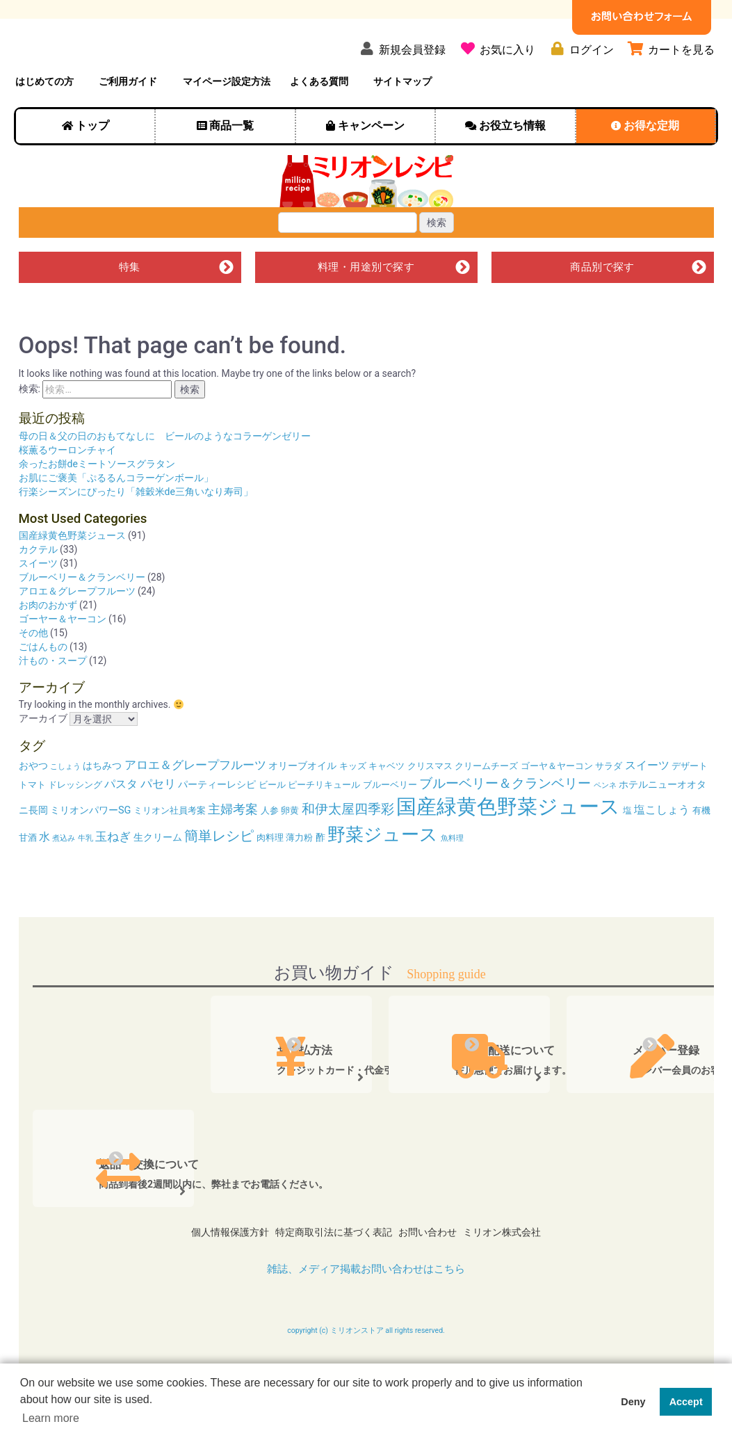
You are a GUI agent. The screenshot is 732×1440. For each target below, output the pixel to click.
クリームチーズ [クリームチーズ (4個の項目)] (486, 805)
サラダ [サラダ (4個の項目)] (608, 805)
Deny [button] (633, 1401)
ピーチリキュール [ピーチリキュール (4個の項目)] (324, 824)
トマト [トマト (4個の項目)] (32, 824)
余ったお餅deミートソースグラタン (97, 503)
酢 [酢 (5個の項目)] (320, 877)
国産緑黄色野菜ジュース (72, 575)
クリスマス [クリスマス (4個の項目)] (430, 805)
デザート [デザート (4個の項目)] (690, 805)
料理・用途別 (366, 305)
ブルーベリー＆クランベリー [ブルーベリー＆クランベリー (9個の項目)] (505, 823)
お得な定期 (651, 160)
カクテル (38, 588)
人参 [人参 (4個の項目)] (270, 850)
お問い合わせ (432, 1265)
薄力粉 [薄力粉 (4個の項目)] (299, 877)
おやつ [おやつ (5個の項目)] (33, 805)
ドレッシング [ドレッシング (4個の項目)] (75, 824)
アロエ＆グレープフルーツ (77, 630)
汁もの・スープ (53, 700)
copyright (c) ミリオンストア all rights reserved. (366, 1357)
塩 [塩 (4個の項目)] (627, 850)
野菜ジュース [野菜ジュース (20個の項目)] (382, 874)
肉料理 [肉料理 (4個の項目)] (270, 877)
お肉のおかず (48, 644)
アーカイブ (43, 758)
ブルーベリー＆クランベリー (82, 616)
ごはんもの (43, 686)
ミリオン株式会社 (517, 1265)
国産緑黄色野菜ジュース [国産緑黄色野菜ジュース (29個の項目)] (508, 846)
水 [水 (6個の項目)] (44, 876)
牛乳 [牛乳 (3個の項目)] (85, 877)
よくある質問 (319, 116)
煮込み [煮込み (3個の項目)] (63, 877)
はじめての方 (44, 116)
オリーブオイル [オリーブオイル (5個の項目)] (302, 805)
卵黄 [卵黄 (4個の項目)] (290, 850)
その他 (33, 672)
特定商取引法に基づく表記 (328, 1265)
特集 (130, 305)
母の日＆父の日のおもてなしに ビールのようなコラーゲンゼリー (165, 475)
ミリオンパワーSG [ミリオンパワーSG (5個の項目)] (90, 850)
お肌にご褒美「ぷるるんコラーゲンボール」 (116, 517)
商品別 (602, 305)
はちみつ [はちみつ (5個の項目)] (102, 805)
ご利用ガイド (128, 116)
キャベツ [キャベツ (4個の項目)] (386, 805)
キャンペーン (371, 160)
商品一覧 (231, 160)
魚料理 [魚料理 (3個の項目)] (452, 877)
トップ (92, 160)
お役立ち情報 (512, 160)
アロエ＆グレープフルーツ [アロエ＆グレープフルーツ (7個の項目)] (195, 804)
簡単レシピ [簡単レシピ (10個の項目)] (219, 875)
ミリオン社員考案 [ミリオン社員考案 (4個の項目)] (169, 850)
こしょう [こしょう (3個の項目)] (65, 806)
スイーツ (38, 602)
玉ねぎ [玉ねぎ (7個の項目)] (113, 876)
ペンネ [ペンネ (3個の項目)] (605, 825)
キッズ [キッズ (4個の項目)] (352, 805)
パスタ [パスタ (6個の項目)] (121, 823)
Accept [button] (686, 1401)
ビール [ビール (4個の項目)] (272, 824)
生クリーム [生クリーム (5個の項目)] (157, 877)
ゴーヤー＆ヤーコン (62, 658)
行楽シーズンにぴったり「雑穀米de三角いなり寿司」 (136, 531)
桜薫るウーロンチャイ (67, 489)
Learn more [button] (50, 1418)
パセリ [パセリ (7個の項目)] (158, 823)
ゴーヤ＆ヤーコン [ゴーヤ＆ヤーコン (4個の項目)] (557, 805)
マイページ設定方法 (226, 116)
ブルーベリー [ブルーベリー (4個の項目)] (390, 824)
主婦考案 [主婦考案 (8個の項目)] (233, 848)
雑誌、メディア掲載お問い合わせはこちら (366, 1295)
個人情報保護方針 (215, 1265)
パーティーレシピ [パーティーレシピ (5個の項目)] (217, 824)
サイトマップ (402, 116)
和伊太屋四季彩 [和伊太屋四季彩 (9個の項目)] (348, 849)
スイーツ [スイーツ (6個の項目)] (647, 804)
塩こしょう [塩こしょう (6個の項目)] (662, 849)
